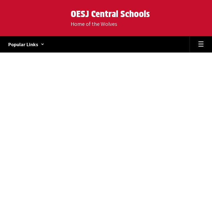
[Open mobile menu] (201, 44)
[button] (26, 44)
